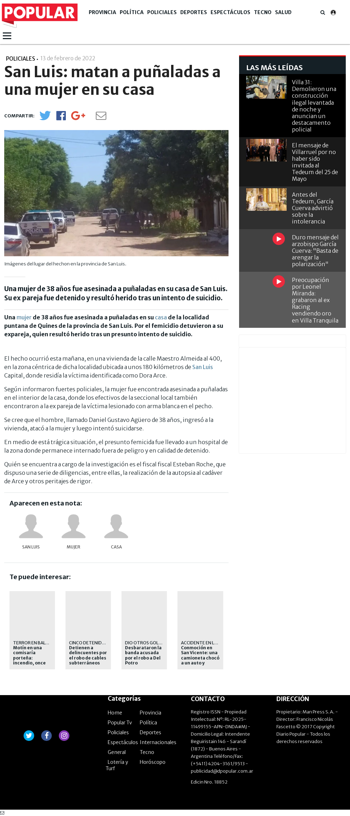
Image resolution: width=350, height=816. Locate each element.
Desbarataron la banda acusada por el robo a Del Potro (143, 655)
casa (161, 317)
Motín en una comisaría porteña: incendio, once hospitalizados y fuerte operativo (32, 660)
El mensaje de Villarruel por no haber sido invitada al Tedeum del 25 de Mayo (315, 162)
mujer (24, 317)
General (117, 752)
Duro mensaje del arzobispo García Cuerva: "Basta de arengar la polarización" (315, 251)
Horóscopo (152, 762)
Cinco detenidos (88, 642)
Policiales (162, 12)
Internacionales (158, 742)
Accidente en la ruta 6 (206, 642)
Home (115, 713)
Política (132, 12)
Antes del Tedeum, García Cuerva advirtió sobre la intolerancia (312, 208)
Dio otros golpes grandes (156, 642)
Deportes (193, 12)
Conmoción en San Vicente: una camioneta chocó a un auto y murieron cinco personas (200, 660)
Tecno (262, 12)
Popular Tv (120, 722)
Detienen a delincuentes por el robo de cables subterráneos (88, 655)
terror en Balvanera (37, 642)
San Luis (202, 366)
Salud (283, 12)
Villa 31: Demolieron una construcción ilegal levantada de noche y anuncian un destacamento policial (314, 106)
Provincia (102, 12)
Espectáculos (230, 12)
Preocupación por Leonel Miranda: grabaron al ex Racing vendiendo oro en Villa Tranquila (315, 300)
